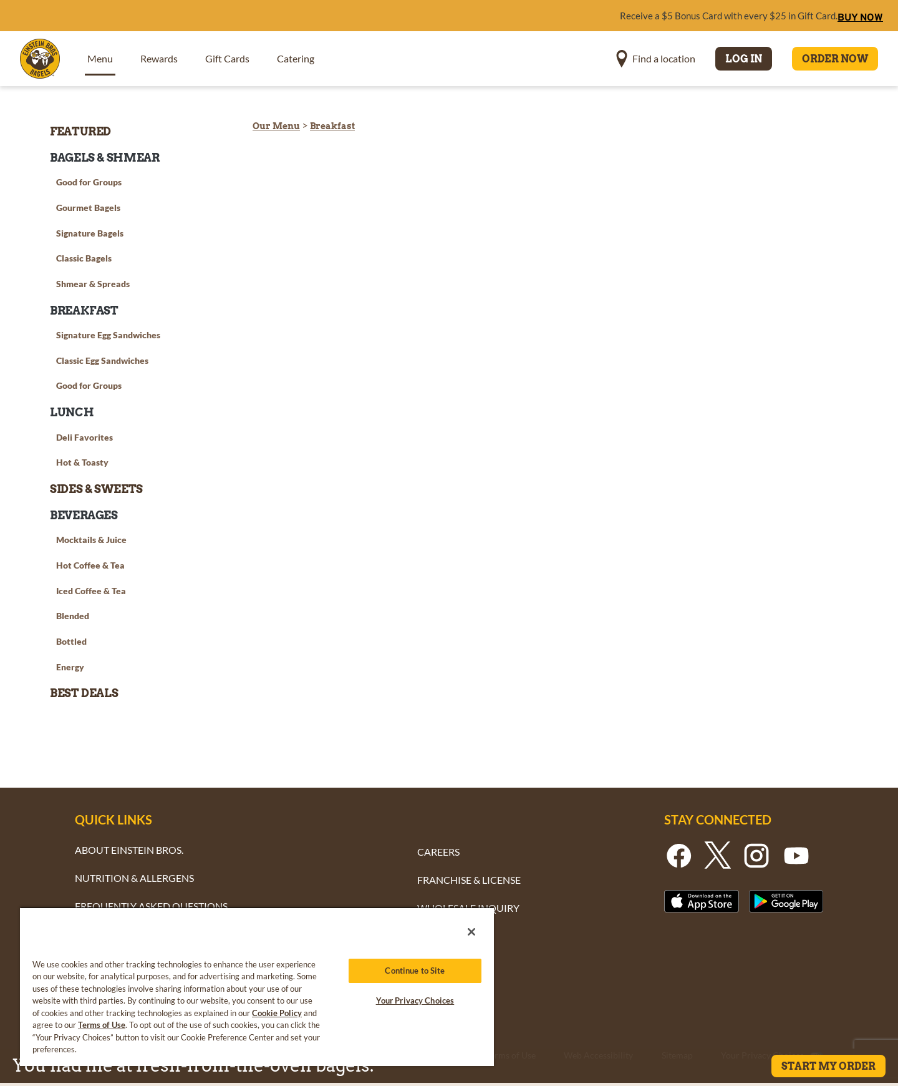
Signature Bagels (89, 233)
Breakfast (332, 126)
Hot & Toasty (82, 462)
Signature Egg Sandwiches (108, 335)
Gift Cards (227, 58)
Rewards (159, 58)
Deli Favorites (84, 437)
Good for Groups (89, 182)
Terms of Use (101, 1025)
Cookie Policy (277, 1013)
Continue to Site (415, 971)
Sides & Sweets (96, 489)
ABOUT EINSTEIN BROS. (129, 850)
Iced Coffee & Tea (91, 590)
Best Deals (84, 693)
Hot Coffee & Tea (90, 565)
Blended (72, 615)
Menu (100, 58)
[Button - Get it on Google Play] (786, 901)
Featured (80, 131)
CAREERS (438, 852)
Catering (295, 58)
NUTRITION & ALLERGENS (134, 878)
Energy (70, 667)
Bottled (71, 641)
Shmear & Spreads (93, 283)
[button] (655, 58)
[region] (257, 986)
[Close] (471, 932)
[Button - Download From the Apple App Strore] (701, 901)
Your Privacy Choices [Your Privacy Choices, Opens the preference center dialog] (415, 1000)
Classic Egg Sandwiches (102, 360)
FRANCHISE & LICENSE (469, 880)
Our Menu (276, 126)
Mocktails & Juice (91, 539)
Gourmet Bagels (88, 207)
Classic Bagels (84, 258)
